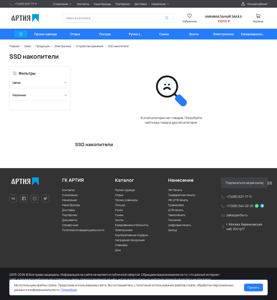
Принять (253, 287)
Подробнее (69, 290)
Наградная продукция (130, 240)
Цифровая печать (179, 225)
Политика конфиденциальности (83, 230)
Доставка (68, 210)
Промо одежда (125, 190)
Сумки (119, 215)
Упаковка (121, 245)
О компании (70, 195)
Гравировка (176, 205)
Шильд (172, 230)
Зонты (119, 220)
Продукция (43, 46)
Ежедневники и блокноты (131, 225)
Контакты (68, 190)
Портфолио (69, 215)
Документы (69, 220)
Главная (14, 46)
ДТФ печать (176, 210)
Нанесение (69, 200)
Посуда (120, 205)
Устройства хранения (89, 46)
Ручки (119, 210)
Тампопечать (176, 215)
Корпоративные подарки (131, 235)
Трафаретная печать (181, 195)
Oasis (27, 46)
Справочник (70, 225)
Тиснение (174, 220)
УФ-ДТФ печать (178, 200)
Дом (118, 250)
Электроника (62, 46)
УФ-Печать (175, 190)
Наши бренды (71, 205)
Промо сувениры (126, 200)
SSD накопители (118, 46)
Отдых (119, 195)
